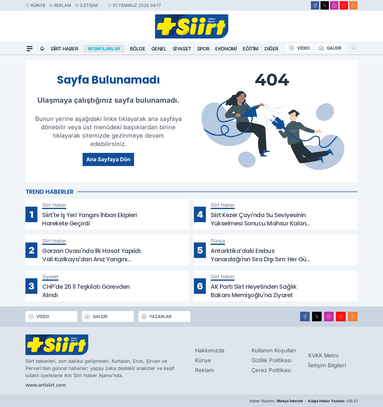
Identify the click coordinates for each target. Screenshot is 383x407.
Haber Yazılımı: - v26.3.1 (304, 401)
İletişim (89, 5)
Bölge (137, 49)
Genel (159, 49)
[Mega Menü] (29, 48)
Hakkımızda (209, 350)
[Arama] (354, 48)
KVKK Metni (323, 355)
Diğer (271, 49)
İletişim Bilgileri (327, 365)
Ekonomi (226, 49)
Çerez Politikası (271, 370)
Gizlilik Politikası (271, 360)
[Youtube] (344, 5)
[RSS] (353, 5)
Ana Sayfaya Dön (108, 159)
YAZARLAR (156, 317)
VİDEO (299, 48)
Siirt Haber (64, 49)
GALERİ (329, 48)
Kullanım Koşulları (274, 350)
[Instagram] (334, 5)
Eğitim (251, 49)
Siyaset (182, 49)
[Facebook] (315, 5)
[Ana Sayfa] (42, 48)
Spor (203, 49)
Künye (38, 5)
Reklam (62, 5)
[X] (324, 5)
